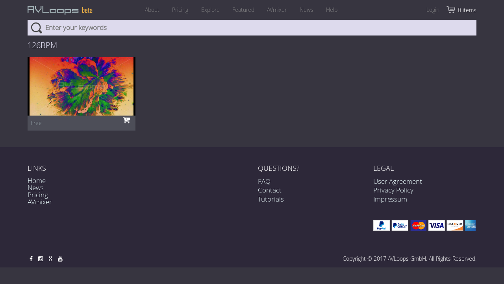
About (145, 9)
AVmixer (279, 9)
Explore (208, 9)
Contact (270, 189)
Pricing (176, 9)
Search (36, 27)
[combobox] (252, 28)
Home (37, 180)
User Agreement (397, 181)
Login (432, 9)
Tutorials (271, 199)
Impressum (390, 199)
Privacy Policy (393, 189)
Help (338, 9)
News (311, 9)
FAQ (264, 181)
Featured (243, 9)
